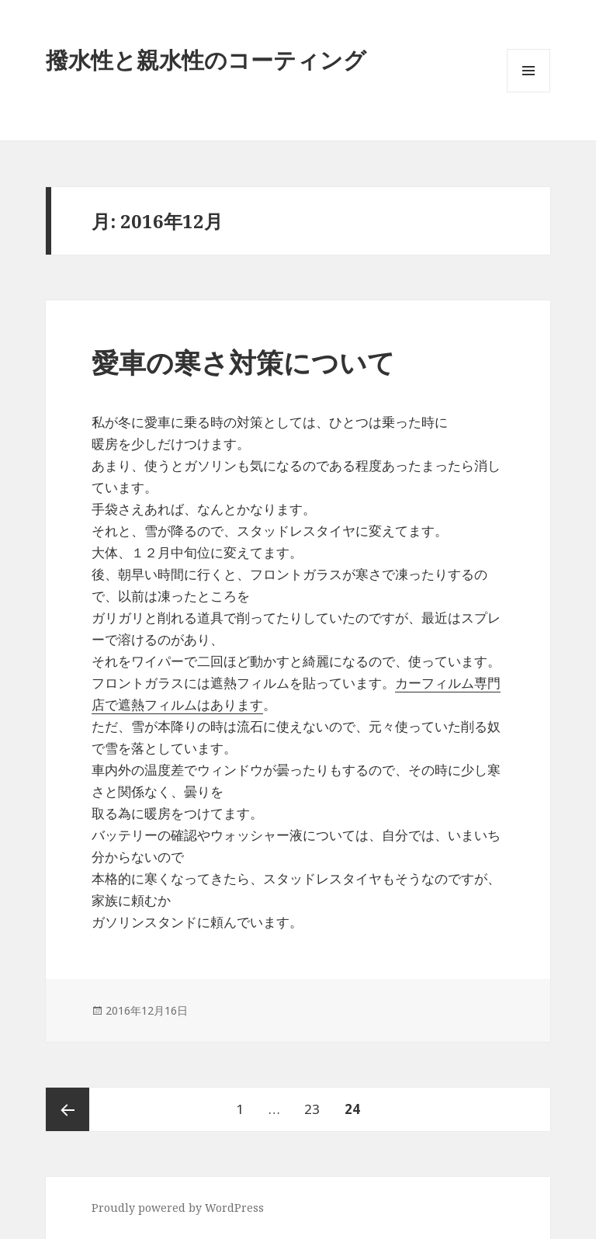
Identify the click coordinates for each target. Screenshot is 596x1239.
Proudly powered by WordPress (178, 1207)
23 (312, 1109)
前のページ (67, 1109)
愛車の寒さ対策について (243, 362)
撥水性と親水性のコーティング (206, 59)
